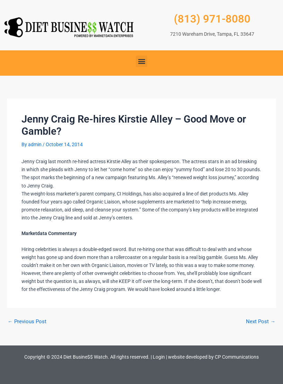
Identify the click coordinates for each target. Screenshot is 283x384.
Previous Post (27, 321)
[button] (141, 61)
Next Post (260, 321)
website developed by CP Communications (213, 357)
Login (159, 357)
